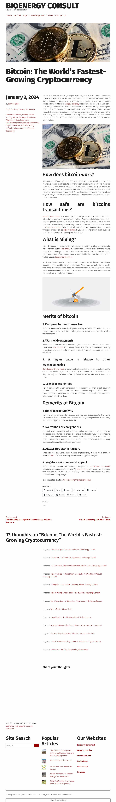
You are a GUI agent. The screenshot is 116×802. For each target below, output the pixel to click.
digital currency (72, 104)
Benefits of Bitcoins (13, 115)
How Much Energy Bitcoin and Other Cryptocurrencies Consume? (76, 625)
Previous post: (32, 520)
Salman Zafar (13, 104)
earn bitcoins (58, 347)
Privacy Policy (60, 15)
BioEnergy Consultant (86, 745)
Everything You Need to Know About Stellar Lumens (71, 617)
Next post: (84, 518)
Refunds (9, 128)
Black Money (30, 117)
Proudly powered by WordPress (18, 794)
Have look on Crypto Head (53, 369)
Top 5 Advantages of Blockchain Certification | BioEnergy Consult (76, 601)
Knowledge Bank (38, 15)
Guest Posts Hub (84, 756)
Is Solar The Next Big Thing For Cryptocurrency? (69, 650)
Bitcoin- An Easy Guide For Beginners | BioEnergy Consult (73, 558)
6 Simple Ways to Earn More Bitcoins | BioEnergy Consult (73, 549)
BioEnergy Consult (42, 5)
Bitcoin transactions (50, 216)
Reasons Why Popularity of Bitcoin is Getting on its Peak (73, 633)
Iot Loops (81, 772)
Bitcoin (25, 115)
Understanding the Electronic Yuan (77, 480)
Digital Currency (22, 120)
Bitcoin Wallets (19, 117)
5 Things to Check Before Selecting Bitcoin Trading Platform (74, 585)
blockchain (64, 249)
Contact (50, 15)
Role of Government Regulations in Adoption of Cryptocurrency (76, 641)
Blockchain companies (100, 466)
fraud (50, 455)
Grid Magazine (44, 794)
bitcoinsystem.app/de (63, 257)
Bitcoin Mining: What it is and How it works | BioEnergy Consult (75, 593)
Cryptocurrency (12, 109)
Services (17, 15)
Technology (30, 109)
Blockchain (10, 120)
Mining (31, 125)
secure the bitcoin (53, 227)
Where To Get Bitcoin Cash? (61, 609)
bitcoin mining (69, 230)
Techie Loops (82, 766)
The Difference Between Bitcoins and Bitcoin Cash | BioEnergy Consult (78, 566)
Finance (22, 109)
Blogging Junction (84, 750)
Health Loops (82, 761)
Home (9, 15)
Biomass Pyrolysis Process (60, 760)
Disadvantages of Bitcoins (16, 123)
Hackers (24, 125)
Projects (26, 15)
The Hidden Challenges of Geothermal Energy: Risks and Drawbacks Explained (62, 753)
